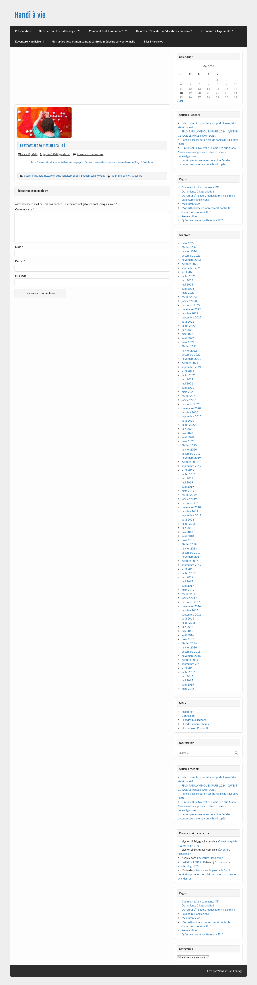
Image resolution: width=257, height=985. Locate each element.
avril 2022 (188, 338)
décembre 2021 (191, 354)
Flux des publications (194, 719)
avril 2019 (188, 486)
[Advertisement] (92, 77)
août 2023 (188, 272)
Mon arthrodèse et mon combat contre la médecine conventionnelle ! (94, 41)
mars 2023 (188, 292)
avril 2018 (188, 536)
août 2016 (188, 618)
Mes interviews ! (154, 41)
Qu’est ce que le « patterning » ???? (60, 31)
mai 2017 (187, 581)
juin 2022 (187, 329)
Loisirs (76, 175)
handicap (67, 175)
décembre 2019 (191, 453)
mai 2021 (187, 383)
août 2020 (188, 420)
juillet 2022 (189, 325)
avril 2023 (188, 288)
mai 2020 (187, 433)
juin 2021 (187, 379)
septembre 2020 (191, 416)
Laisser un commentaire (90, 154)
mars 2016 (188, 639)
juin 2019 (187, 478)
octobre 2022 (190, 313)
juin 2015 (187, 676)
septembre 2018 (191, 515)
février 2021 (189, 395)
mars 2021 (188, 391)
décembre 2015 (191, 651)
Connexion (188, 715)
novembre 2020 (191, 408)
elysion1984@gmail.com (56, 154)
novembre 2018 (191, 507)
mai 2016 (187, 631)
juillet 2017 (189, 573)
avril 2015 (188, 684)
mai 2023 (187, 284)
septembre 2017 (191, 565)
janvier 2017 (189, 597)
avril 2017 (188, 585)
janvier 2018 (189, 548)
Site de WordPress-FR (195, 728)
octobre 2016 (190, 610)
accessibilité (30, 175)
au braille (117, 175)
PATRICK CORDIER (193, 862)
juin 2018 (187, 527)
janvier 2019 (189, 498)
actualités (44, 175)
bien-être (55, 175)
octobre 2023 (190, 263)
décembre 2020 (191, 404)
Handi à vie (29, 15)
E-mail (20, 261)
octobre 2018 (190, 511)
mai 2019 (187, 482)
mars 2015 (188, 688)
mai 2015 (187, 680)
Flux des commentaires (195, 724)
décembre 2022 (191, 305)
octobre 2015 (190, 659)
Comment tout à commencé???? (108, 31)
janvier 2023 (189, 301)
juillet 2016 (189, 622)
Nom (19, 247)
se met (126, 175)
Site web (20, 275)
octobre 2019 (190, 461)
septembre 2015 (191, 663)
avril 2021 (188, 387)
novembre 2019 (191, 457)
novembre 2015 (191, 655)
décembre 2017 (191, 552)
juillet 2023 (189, 276)
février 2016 (189, 643)
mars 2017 (188, 589)
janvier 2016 (189, 647)
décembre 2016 (191, 602)
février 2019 (189, 494)
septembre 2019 (191, 466)
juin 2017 (187, 577)
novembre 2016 (191, 606)
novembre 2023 (191, 259)
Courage (237, 971)
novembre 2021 (191, 358)
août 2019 (188, 470)
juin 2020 (187, 428)
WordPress (223, 971)
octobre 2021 (190, 362)
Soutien (85, 175)
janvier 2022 (189, 350)
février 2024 (189, 247)
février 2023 (189, 296)
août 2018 (188, 519)
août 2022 (188, 321)
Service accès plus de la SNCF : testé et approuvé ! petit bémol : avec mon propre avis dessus (207, 874)
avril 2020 (188, 437)
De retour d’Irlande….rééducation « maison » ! (164, 31)
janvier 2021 (189, 399)
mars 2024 (188, 243)
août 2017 (188, 569)
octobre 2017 (190, 560)
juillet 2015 (189, 672)
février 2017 (189, 593)
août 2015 (188, 668)
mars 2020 (188, 441)
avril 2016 (188, 635)
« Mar (180, 100)
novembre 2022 (191, 309)
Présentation (23, 31)
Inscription (188, 711)
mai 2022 (187, 333)
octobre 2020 (190, 412)
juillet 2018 (189, 523)
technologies (98, 175)
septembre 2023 (191, 268)
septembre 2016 (191, 614)
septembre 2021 (191, 367)
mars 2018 (188, 540)
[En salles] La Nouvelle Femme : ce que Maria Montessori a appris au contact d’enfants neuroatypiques (207, 152)
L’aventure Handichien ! (29, 41)
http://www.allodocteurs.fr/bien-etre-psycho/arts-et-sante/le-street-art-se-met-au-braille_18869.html (92, 162)
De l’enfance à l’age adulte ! (216, 31)
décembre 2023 (191, 255)
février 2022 (189, 346)
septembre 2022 (191, 317)
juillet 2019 (189, 474)
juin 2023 (187, 280)
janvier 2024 (189, 251)
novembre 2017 (191, 556)
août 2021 (188, 371)
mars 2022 (188, 342)
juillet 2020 (189, 424)
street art (137, 175)
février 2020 (189, 445)
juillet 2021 (189, 375)
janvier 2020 (189, 449)
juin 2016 (187, 626)
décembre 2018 (191, 503)
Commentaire (24, 209)
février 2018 (189, 544)
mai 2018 (187, 532)
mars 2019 (188, 490)
